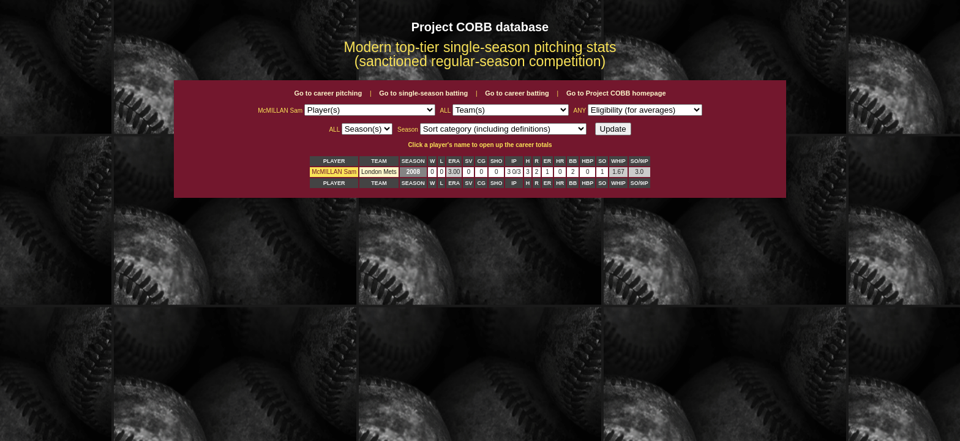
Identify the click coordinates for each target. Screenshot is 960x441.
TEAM (379, 161)
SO (602, 161)
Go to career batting (517, 93)
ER (548, 161)
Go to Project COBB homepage (616, 93)
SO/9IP (639, 161)
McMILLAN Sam (334, 171)
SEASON (413, 161)
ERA (454, 161)
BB (573, 161)
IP (514, 161)
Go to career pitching (328, 93)
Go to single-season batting (423, 93)
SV (468, 161)
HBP (587, 161)
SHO (496, 161)
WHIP (618, 161)
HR (560, 161)
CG (481, 161)
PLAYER (334, 161)
